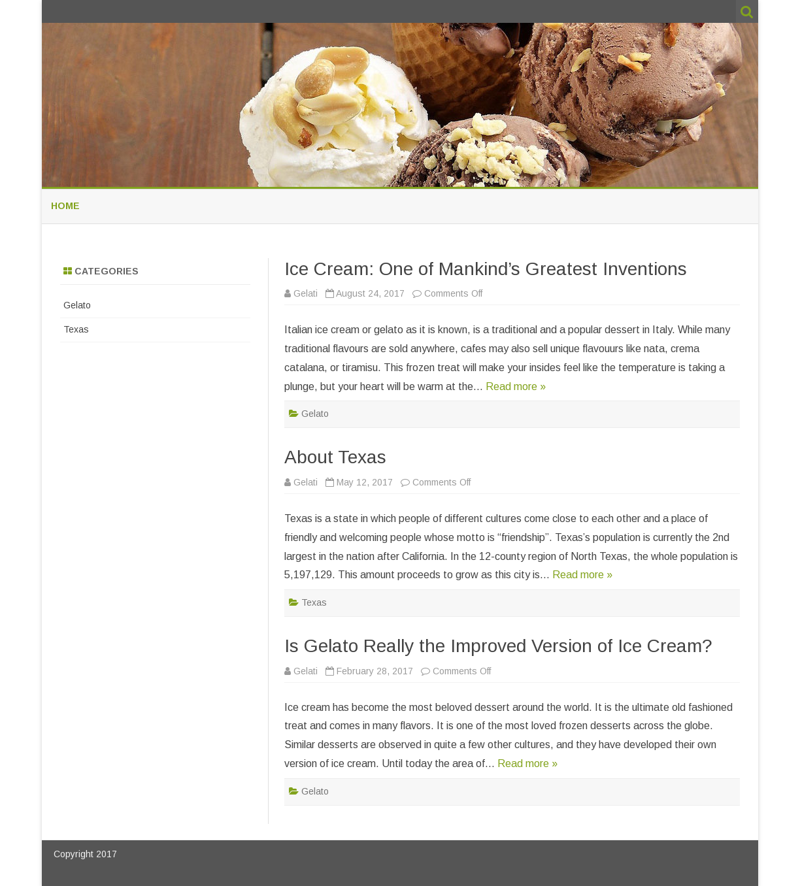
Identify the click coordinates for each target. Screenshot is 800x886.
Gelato (315, 413)
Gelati (305, 293)
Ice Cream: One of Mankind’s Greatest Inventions (485, 269)
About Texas (335, 457)
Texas (314, 602)
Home (65, 206)
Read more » (516, 386)
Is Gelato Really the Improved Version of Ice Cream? (498, 646)
